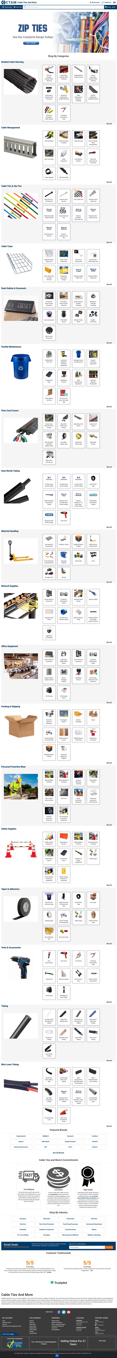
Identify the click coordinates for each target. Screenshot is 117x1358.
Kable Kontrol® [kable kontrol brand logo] (21, 1136)
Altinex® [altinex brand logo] (95, 1147)
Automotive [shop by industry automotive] (46, 1218)
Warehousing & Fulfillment (70, 1235)
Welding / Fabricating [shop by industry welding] (94, 1235)
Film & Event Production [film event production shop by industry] (46, 1224)
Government (54, 1328)
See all (109, 124)
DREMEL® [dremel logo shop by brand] (46, 1136)
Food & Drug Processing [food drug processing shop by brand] (70, 1224)
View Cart (4, 1324)
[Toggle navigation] (7, 7)
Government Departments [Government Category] (94, 1224)
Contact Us (31, 1322)
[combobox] (63, 7)
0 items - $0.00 (110, 7)
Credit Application (56, 1329)
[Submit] (25, 7)
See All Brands (58, 1153)
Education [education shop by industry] (94, 1218)
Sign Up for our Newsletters (77, 1244)
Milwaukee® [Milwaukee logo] (46, 1141)
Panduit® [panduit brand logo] (95, 1141)
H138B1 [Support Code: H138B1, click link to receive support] (12, 1334)
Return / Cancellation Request (58, 1324)
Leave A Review (33, 1329)
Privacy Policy (32, 1326)
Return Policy (32, 1324)
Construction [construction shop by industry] (70, 1218)
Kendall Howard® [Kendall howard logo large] (70, 1141)
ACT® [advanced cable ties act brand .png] (70, 1147)
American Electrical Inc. (21, 1147)
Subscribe (109, 1247)
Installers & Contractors (46, 1229)
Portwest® (70, 1136)
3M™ (45, 1147)
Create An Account (6, 1322)
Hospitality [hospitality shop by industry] (23, 1229)
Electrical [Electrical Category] (23, 1224)
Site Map (31, 1331)
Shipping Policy (33, 1328)
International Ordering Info (58, 1326)
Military (94, 1229)
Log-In (3, 1320)
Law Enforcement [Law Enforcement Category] (70, 1229)
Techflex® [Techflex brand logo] (95, 1136)
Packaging (46, 1235)
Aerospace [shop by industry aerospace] (23, 1218)
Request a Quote (55, 1320)
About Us (31, 1320)
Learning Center (33, 1333)
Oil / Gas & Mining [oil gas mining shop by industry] (22, 1235)
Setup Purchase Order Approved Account (11, 1326)
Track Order (18, 7)
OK (57, 1355)
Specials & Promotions (57, 1322)
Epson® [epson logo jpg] (21, 1141)
